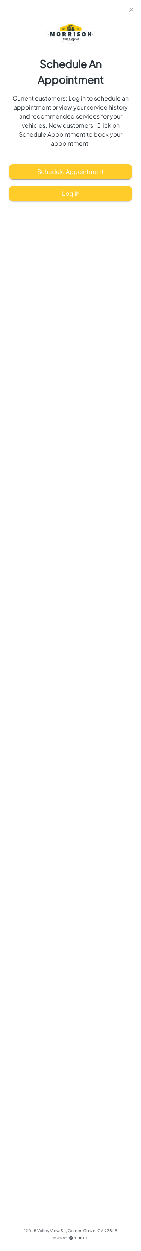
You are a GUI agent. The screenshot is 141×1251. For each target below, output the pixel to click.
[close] (131, 10)
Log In (70, 193)
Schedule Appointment (70, 171)
